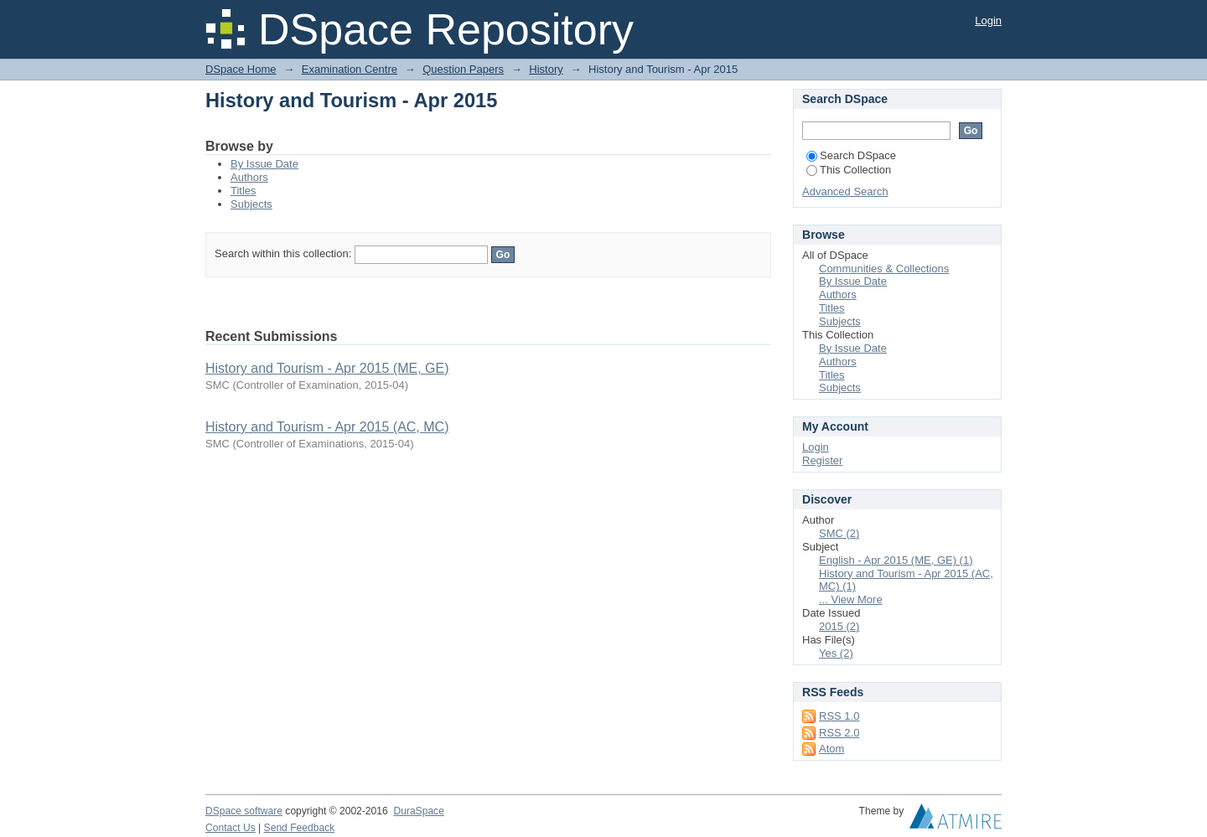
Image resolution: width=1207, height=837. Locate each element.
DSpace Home (241, 69)
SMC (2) (839, 533)
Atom (831, 748)
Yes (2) (836, 653)
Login (988, 20)
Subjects (251, 204)
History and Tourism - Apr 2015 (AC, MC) (326, 427)
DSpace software (243, 811)
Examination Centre (349, 69)
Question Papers (463, 69)
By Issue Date (264, 164)
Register (822, 460)
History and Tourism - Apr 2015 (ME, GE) (326, 368)
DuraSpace (418, 811)
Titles (243, 190)
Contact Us (230, 828)
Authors (249, 177)
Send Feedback (299, 828)
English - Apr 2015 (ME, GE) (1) (896, 560)
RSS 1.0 (839, 716)
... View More (851, 599)
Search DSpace (851, 155)
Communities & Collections (884, 268)
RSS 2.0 (839, 732)
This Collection (848, 169)
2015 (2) (839, 626)
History (545, 69)
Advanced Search (845, 191)
